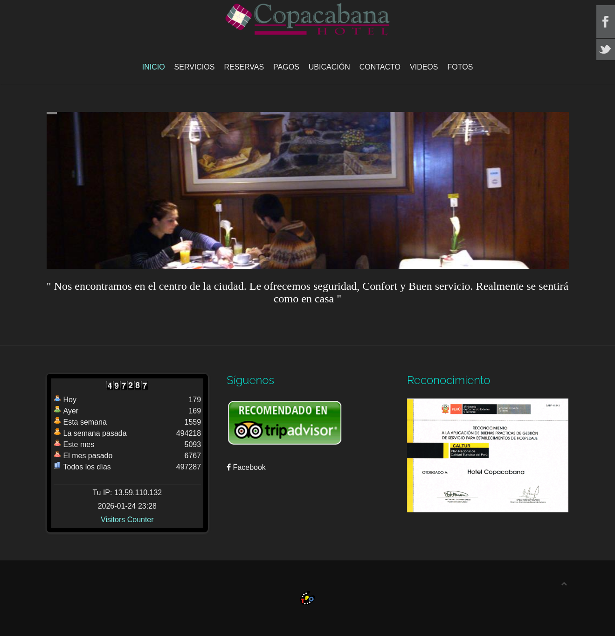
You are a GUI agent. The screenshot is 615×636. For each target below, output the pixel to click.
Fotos (460, 67)
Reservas (244, 67)
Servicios (194, 67)
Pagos (286, 67)
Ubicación (329, 67)
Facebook (246, 467)
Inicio (153, 67)
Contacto (380, 67)
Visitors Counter (127, 520)
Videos (424, 67)
